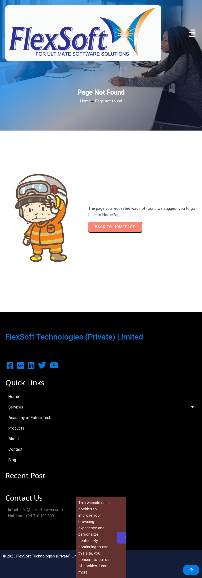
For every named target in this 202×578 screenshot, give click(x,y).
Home (85, 101)
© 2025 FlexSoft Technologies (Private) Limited (43, 556)
